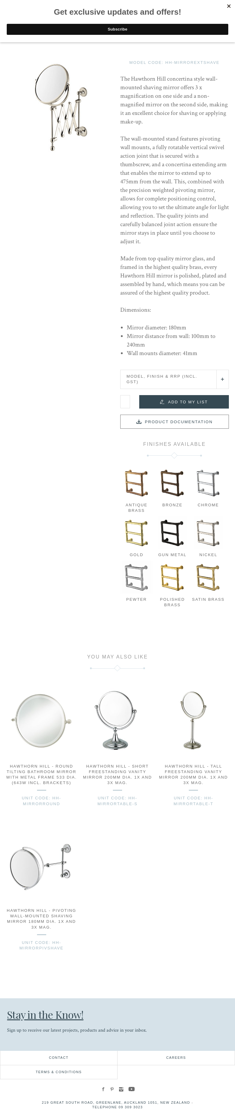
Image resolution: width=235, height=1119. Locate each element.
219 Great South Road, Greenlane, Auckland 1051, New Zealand (116, 1102)
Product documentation (179, 422)
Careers (176, 1057)
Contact (59, 1057)
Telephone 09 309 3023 (117, 1107)
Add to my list (188, 402)
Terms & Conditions (59, 1072)
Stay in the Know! (46, 1014)
